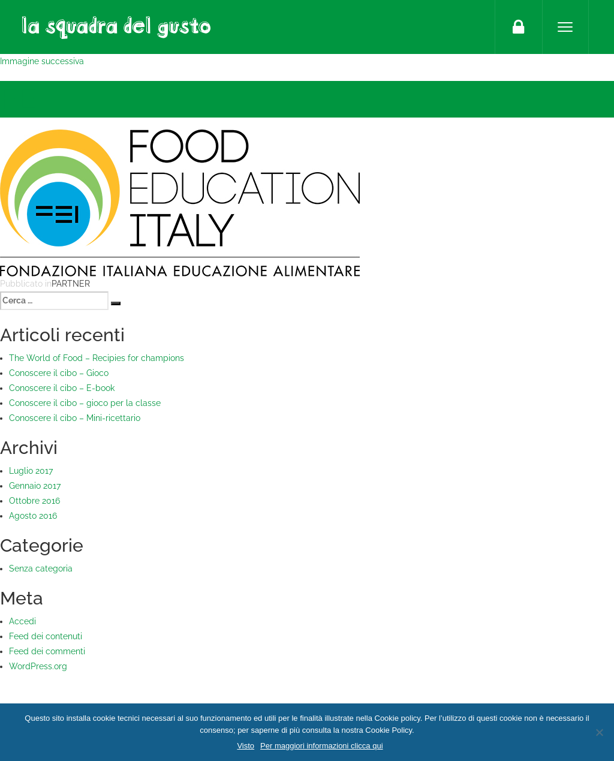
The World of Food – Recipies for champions (96, 358)
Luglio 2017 (31, 471)
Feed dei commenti (47, 651)
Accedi (22, 621)
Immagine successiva (42, 61)
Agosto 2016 (33, 516)
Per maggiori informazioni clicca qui (321, 745)
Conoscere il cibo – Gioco (59, 373)
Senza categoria (41, 568)
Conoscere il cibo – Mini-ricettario (74, 418)
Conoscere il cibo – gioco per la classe (85, 403)
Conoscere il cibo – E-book (62, 388)
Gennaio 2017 (35, 486)
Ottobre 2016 (34, 501)
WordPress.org (38, 666)
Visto (245, 745)
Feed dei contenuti (45, 636)
